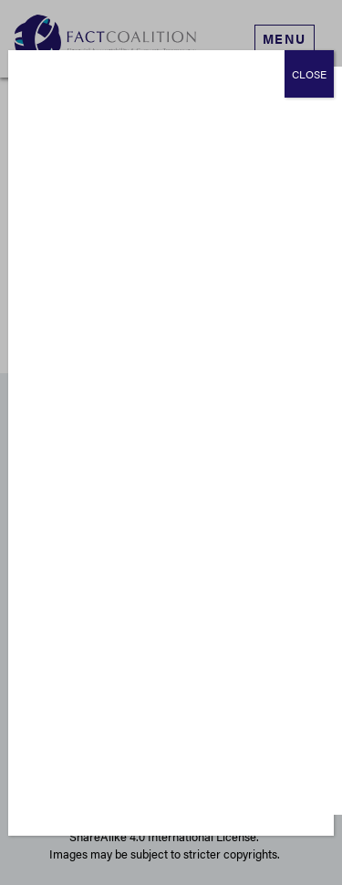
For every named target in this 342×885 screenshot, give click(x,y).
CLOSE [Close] (309, 74)
